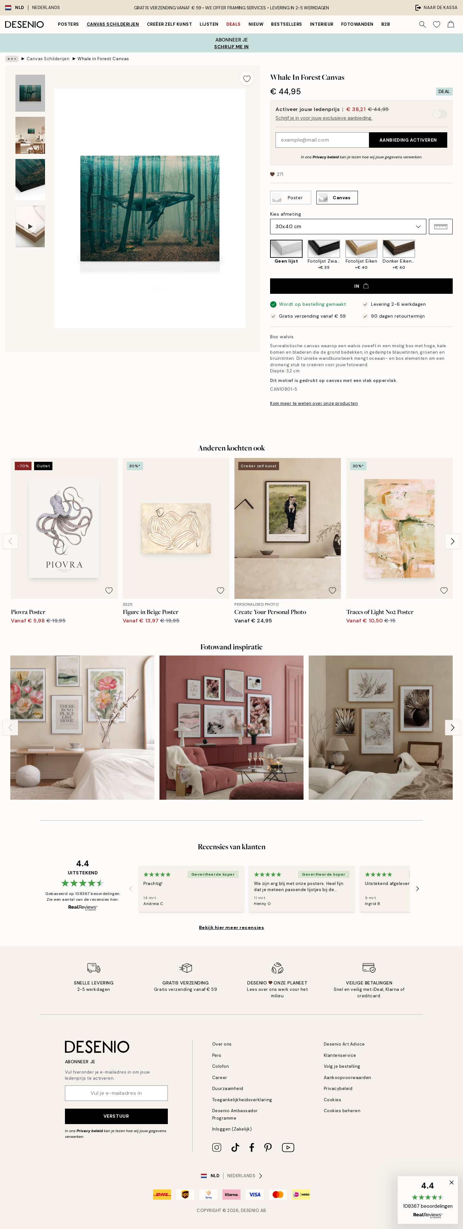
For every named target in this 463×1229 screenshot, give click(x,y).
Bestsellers (286, 24)
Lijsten (209, 24)
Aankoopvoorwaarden (347, 1077)
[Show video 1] (30, 226)
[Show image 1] (30, 93)
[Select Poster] (290, 197)
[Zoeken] (422, 24)
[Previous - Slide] (10, 541)
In (361, 286)
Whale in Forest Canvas (103, 58)
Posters (68, 24)
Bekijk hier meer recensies (231, 927)
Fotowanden (357, 24)
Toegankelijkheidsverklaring (242, 1100)
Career (219, 1077)
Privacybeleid (338, 1088)
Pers (217, 1055)
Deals (233, 24)
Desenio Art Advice (344, 1044)
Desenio (250, 1210)
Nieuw (256, 24)
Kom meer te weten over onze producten (314, 403)
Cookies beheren (342, 1110)
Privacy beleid (326, 157)
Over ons (222, 1044)
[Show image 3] (30, 179)
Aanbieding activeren (408, 140)
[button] (441, 226)
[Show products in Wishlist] (437, 24)
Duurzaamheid (227, 1088)
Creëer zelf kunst (169, 24)
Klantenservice (340, 1055)
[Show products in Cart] (451, 24)
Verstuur (116, 1116)
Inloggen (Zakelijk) (232, 1129)
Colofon (220, 1066)
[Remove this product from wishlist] (247, 78)
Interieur (321, 24)
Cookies (332, 1100)
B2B (385, 24)
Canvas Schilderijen (113, 24)
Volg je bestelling (342, 1066)
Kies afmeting (285, 214)
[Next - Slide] (452, 541)
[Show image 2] (30, 135)
